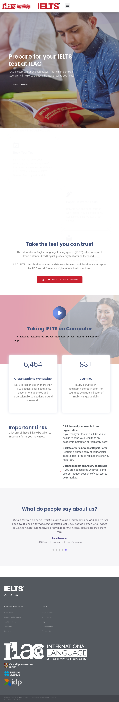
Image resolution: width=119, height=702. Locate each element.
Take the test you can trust (59, 244)
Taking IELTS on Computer (59, 328)
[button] (67, 5)
